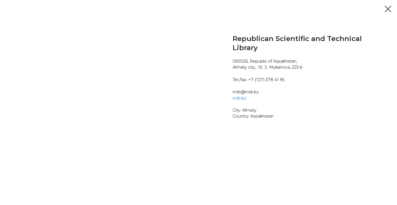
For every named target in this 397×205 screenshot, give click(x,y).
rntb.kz (239, 98)
